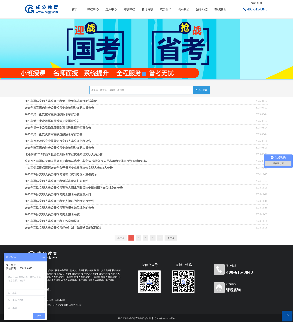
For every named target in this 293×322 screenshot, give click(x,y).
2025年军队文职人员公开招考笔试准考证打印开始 (56, 181)
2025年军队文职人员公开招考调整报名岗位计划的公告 (59, 207)
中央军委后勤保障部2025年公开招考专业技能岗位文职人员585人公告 (69, 167)
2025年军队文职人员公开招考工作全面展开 (52, 221)
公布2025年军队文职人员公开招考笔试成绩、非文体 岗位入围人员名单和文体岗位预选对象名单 (86, 161)
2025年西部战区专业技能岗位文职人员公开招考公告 (58, 141)
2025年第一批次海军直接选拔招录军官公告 (52, 121)
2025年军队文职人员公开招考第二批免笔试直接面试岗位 (61, 101)
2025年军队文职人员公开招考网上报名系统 (52, 214)
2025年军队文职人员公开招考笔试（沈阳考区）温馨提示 (61, 174)
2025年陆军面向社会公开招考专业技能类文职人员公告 (59, 147)
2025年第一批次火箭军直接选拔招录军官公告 (53, 134)
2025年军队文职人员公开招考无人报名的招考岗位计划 (59, 201)
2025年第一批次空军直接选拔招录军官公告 (52, 114)
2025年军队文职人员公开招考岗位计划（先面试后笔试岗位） (64, 227)
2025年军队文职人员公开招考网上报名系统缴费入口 (58, 194)
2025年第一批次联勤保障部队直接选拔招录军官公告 (58, 127)
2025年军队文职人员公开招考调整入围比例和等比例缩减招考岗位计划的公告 (74, 187)
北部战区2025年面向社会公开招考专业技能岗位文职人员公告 (64, 154)
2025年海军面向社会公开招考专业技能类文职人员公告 (59, 107)
